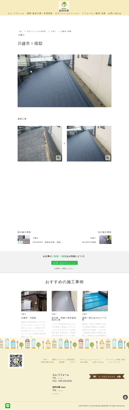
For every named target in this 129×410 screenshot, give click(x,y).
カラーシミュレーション (90, 359)
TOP (45, 359)
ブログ (72, 362)
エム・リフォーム (16, 13)
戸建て (53, 31)
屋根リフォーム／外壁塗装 (63, 359)
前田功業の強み (47, 362)
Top (20, 31)
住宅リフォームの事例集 (36, 31)
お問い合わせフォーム (64, 262)
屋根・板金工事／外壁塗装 (40, 13)
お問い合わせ (98, 362)
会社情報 (84, 362)
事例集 (62, 362)
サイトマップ (114, 362)
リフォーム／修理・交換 (115, 359)
